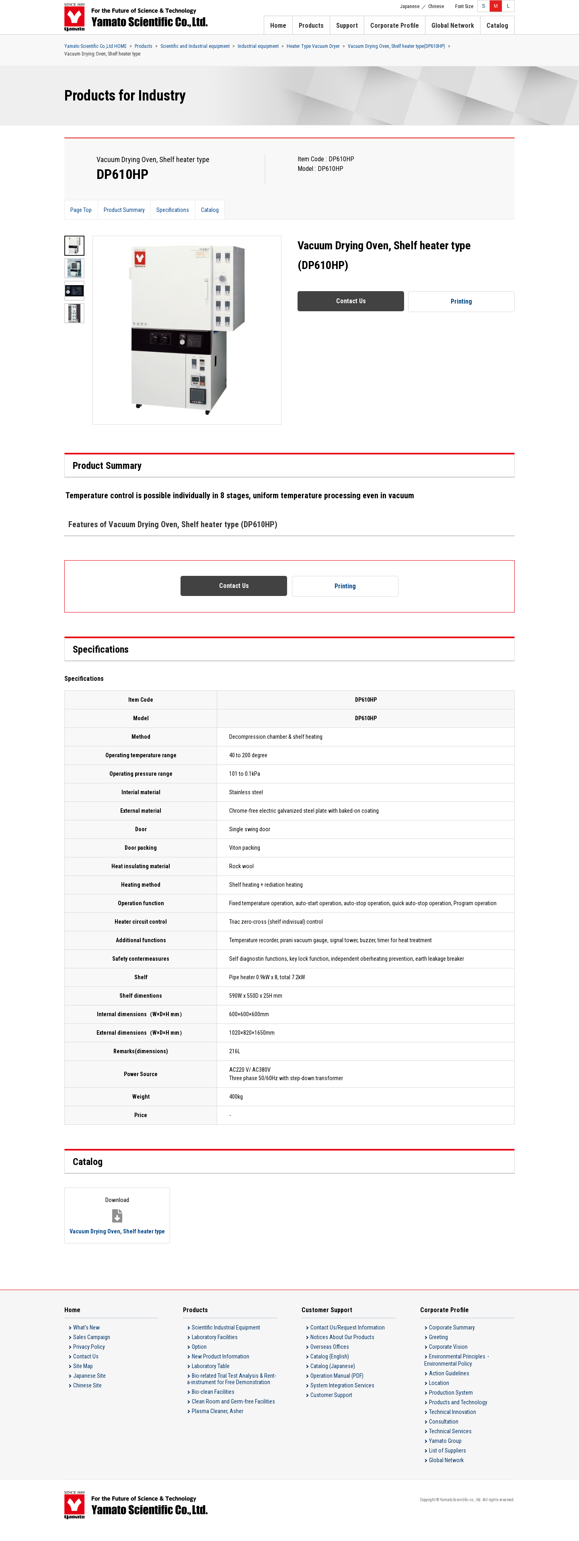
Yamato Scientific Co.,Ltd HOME (95, 46)
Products (311, 25)
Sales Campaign (91, 1347)
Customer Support (331, 1405)
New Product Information (220, 1367)
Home (278, 25)
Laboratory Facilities (215, 1347)
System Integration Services (342, 1396)
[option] (186, 330)
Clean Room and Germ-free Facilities (233, 1412)
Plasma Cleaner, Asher (217, 1421)
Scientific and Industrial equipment (195, 46)
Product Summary (125, 210)
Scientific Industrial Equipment (226, 1338)
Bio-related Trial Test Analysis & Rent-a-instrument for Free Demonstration (231, 1389)
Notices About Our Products (342, 1347)
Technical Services (450, 1441)
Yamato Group (445, 1451)
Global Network (452, 25)
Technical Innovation (452, 1422)
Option (199, 1357)
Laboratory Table (211, 1376)
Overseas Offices (329, 1357)
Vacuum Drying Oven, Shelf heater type (107, 1220)
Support (347, 25)
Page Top (81, 210)
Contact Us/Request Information (347, 1338)
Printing (461, 301)
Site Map (83, 1376)
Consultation (443, 1432)
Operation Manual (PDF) (336, 1386)
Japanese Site (89, 1386)
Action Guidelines (449, 1384)
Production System (451, 1403)
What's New (86, 1338)
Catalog (497, 25)
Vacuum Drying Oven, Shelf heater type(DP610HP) (396, 46)
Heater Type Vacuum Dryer (313, 46)
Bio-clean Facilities (213, 1402)
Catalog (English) (329, 1367)
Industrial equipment (258, 46)
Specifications (174, 210)
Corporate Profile (394, 25)
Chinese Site (87, 1396)
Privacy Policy (89, 1357)
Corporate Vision (448, 1357)
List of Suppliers (447, 1461)
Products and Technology (458, 1413)
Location (439, 1393)
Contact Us (351, 301)
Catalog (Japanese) (332, 1376)
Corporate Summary (452, 1338)
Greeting (438, 1347)
